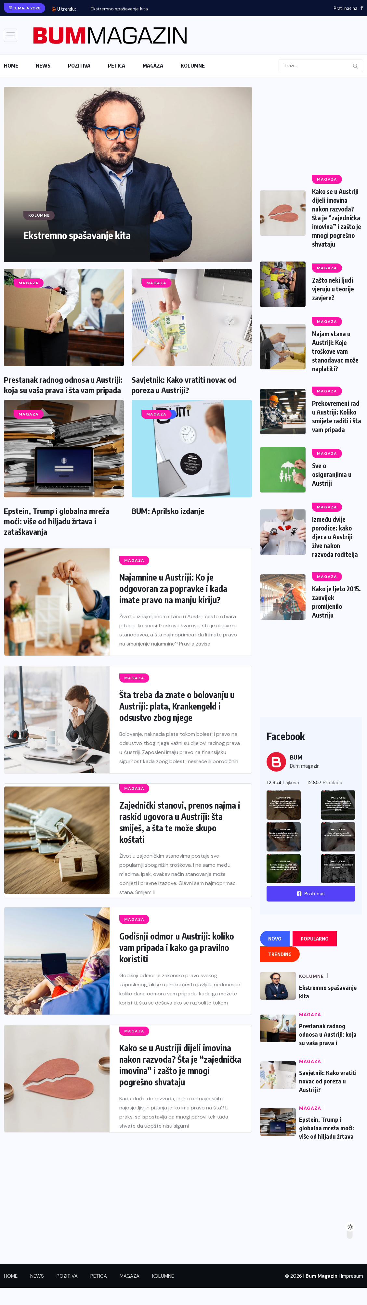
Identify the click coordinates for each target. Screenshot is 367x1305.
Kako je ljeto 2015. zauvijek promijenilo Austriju (332, 619)
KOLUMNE (193, 65)
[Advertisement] (311, 127)
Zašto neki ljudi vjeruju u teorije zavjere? (335, 303)
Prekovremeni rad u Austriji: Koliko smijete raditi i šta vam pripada (333, 433)
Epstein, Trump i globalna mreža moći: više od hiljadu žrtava (326, 1145)
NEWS (43, 65)
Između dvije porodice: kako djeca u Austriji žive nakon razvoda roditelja (336, 556)
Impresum (352, 1293)
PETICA (116, 65)
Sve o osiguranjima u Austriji (333, 494)
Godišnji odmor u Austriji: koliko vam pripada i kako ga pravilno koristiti (176, 947)
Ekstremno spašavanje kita (119, 9)
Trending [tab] (280, 971)
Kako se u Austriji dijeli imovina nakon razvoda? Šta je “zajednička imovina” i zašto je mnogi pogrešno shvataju (180, 1065)
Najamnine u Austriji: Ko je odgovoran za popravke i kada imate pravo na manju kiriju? (173, 588)
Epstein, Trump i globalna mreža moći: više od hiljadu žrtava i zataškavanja (56, 521)
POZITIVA (79, 65)
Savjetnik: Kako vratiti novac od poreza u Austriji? (328, 1098)
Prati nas (311, 911)
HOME (11, 65)
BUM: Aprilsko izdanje (168, 511)
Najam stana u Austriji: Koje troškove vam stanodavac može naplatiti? (336, 365)
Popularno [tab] (315, 956)
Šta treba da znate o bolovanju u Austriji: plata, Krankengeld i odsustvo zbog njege (176, 706)
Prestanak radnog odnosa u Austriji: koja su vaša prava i (328, 1051)
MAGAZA (153, 65)
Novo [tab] (275, 956)
